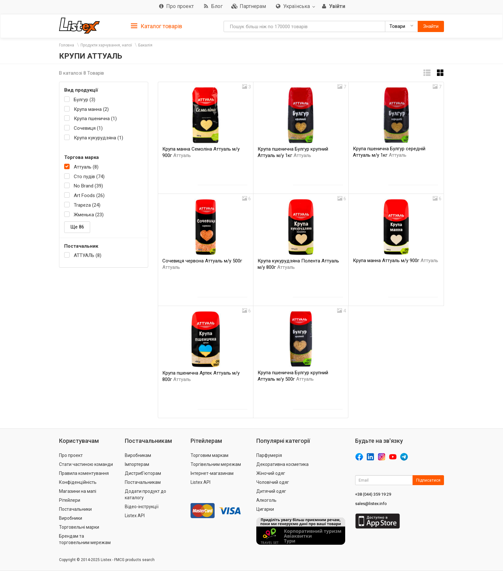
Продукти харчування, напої (106, 45)
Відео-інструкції (141, 506)
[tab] (156, 26)
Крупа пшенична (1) (95, 118)
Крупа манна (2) (91, 109)
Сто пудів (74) (89, 176)
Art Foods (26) (89, 195)
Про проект (71, 455)
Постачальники (75, 509)
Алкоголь (266, 500)
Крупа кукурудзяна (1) (98, 138)
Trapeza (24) (87, 205)
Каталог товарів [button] (156, 26)
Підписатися (428, 480)
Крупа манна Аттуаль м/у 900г (395, 260)
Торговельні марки (79, 527)
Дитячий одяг (271, 491)
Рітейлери (69, 500)
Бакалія (145, 45)
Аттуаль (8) (86, 167)
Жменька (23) (89, 215)
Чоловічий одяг (272, 482)
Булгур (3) (84, 100)
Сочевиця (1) (88, 128)
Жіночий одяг (270, 473)
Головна (66, 45)
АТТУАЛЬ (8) (87, 255)
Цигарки (265, 509)
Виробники (70, 518)
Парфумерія (269, 455)
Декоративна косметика (282, 464)
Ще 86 (77, 227)
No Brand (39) (88, 186)
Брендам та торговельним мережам (85, 539)
